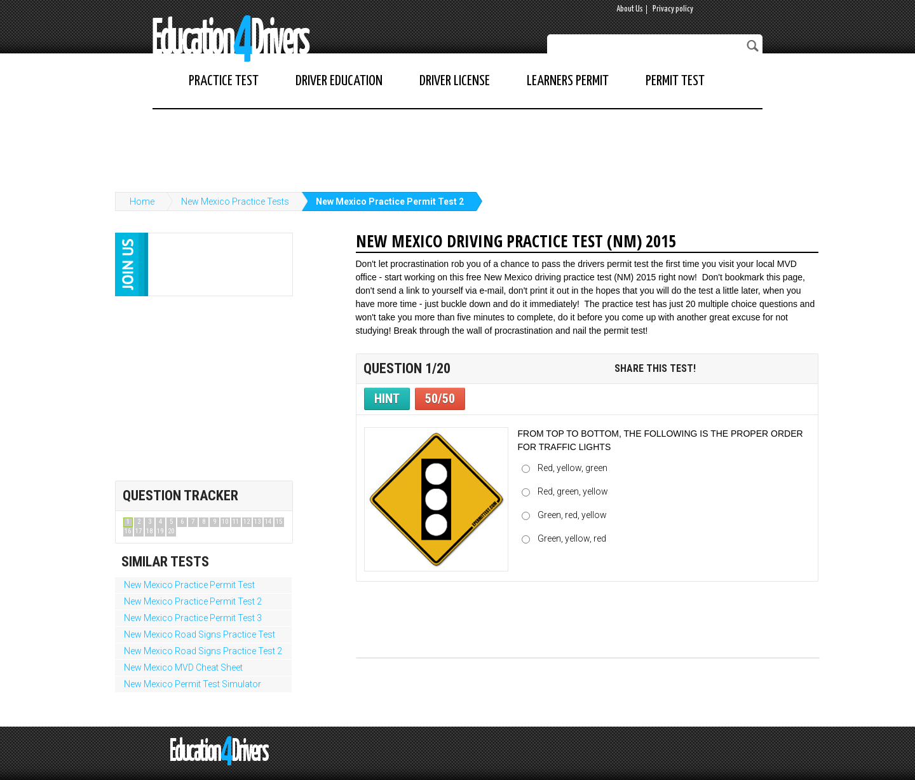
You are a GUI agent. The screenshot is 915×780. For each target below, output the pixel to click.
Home (142, 201)
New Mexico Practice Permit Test (189, 585)
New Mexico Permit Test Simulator (192, 684)
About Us (629, 9)
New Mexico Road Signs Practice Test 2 (203, 651)
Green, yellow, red (572, 538)
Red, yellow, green (572, 467)
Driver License (454, 81)
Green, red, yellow (572, 514)
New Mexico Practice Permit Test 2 (390, 201)
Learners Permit (568, 81)
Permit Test (675, 81)
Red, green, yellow (573, 491)
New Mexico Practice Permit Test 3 (193, 618)
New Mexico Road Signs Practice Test (199, 634)
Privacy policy (673, 9)
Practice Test (224, 81)
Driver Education (339, 81)
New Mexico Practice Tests (235, 201)
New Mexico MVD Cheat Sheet (183, 667)
